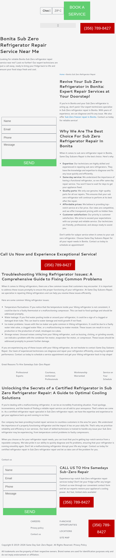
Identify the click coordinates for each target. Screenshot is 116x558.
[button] (58, 25)
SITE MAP (64, 537)
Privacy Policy (80, 544)
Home (62, 74)
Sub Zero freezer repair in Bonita (80, 116)
